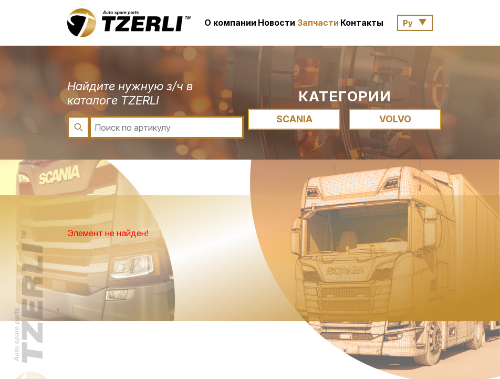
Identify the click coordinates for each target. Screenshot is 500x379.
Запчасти (318, 22)
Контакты (361, 22)
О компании (230, 22)
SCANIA (294, 118)
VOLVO (395, 118)
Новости (276, 22)
